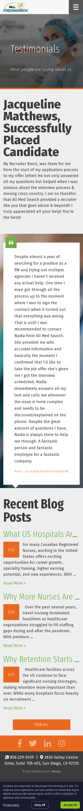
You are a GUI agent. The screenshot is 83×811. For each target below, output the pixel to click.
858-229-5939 (19, 757)
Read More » (14, 583)
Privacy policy (11, 805)
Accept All (70, 805)
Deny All (40, 805)
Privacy (56, 771)
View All (41, 724)
